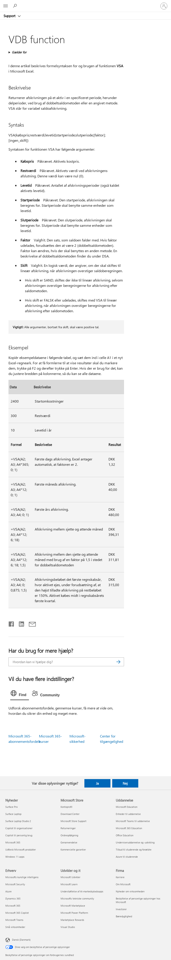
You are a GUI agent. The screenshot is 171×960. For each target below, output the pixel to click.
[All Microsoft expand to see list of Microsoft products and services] (5, 6)
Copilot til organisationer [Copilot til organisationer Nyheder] (19, 828)
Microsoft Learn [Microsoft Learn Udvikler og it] (69, 884)
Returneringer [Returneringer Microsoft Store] (68, 828)
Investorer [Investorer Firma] (121, 909)
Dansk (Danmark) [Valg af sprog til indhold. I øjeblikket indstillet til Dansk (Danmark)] (21, 939)
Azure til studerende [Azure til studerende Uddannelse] (127, 856)
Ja (97, 783)
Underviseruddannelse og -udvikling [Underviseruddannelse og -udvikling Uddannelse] (135, 842)
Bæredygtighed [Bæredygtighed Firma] (124, 916)
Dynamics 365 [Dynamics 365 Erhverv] (12, 898)
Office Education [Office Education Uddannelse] (124, 835)
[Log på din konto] (164, 6)
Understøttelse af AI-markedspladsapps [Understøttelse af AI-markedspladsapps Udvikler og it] (82, 891)
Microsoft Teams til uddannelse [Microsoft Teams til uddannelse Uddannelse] (133, 821)
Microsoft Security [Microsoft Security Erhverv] (15, 884)
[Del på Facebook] (11, 623)
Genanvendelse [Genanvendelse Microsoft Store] (69, 842)
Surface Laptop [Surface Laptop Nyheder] (13, 814)
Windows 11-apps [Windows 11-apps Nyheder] (14, 856)
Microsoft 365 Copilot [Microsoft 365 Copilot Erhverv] (17, 912)
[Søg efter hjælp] (15, 5)
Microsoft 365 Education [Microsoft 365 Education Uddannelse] (129, 828)
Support (10, 16)
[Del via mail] (30, 623)
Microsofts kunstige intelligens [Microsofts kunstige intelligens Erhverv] (22, 877)
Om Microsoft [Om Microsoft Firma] (123, 884)
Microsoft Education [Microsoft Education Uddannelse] (126, 806)
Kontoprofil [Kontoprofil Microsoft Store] (66, 806)
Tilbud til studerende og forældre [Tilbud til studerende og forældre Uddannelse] (133, 849)
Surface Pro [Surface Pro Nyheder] (11, 806)
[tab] (19, 694)
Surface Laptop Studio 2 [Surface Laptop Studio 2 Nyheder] (18, 821)
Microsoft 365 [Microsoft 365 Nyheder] (12, 842)
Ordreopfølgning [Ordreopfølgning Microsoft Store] (69, 835)
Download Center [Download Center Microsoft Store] (70, 814)
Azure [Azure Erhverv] (8, 891)
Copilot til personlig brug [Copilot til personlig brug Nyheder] (18, 835)
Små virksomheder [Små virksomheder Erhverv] (15, 927)
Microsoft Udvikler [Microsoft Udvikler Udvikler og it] (70, 877)
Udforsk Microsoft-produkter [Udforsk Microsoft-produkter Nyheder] (20, 849)
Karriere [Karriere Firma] (120, 877)
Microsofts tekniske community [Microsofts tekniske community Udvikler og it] (77, 898)
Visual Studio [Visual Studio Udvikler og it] (68, 927)
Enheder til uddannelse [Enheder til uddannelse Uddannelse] (128, 814)
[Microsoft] (85, 3)
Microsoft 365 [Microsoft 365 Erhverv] (12, 905)
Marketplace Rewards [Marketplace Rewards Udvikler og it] (72, 920)
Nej (125, 783)
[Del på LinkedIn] (20, 623)
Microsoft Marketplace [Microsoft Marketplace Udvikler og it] (73, 905)
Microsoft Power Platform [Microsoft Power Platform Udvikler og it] (74, 912)
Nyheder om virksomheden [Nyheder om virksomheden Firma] (130, 891)
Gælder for (19, 52)
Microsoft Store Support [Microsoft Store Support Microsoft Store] (73, 821)
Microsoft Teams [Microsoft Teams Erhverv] (14, 920)
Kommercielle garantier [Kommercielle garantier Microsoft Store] (73, 849)
